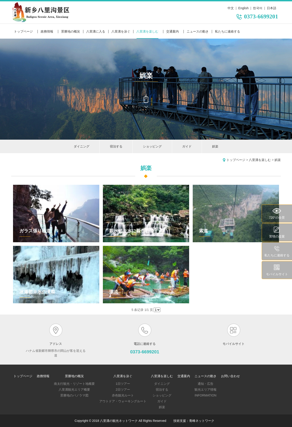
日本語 (271, 8)
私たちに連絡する (227, 31)
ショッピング (152, 146)
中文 (231, 8)
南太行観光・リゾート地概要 (74, 383)
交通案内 (172, 31)
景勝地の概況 (70, 31)
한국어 (257, 8)
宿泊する (116, 146)
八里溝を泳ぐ (120, 31)
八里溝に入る (95, 31)
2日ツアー (123, 389)
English (243, 8)
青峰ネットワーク (201, 421)
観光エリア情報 (206, 389)
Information (206, 395)
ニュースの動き (198, 31)
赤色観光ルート (123, 395)
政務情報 (47, 31)
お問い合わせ (230, 376)
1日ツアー (123, 383)
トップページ (23, 31)
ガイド (187, 146)
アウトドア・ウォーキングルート (122, 401)
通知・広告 (205, 383)
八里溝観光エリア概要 (74, 389)
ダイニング (81, 146)
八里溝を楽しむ (147, 31)
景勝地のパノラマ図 (74, 395)
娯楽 (215, 146)
